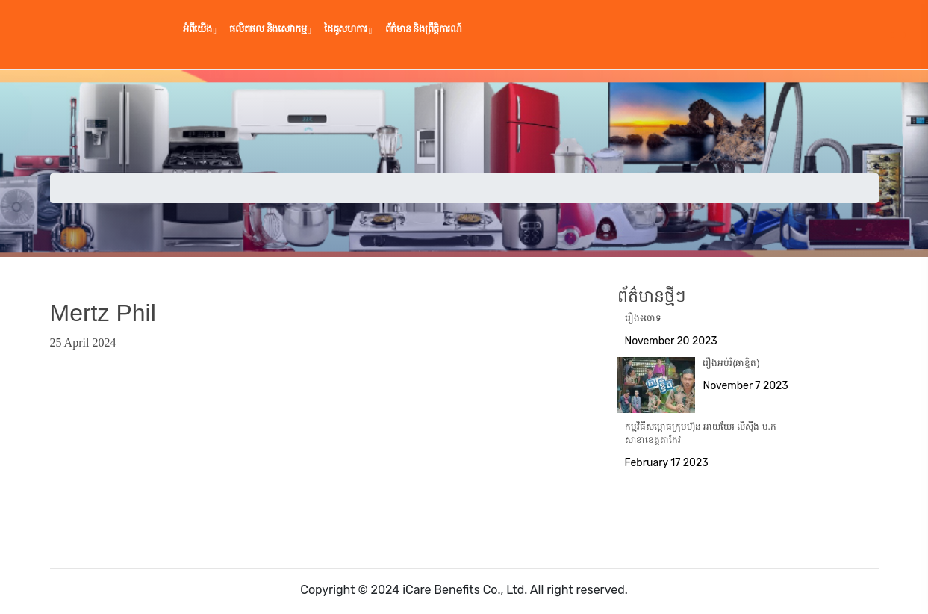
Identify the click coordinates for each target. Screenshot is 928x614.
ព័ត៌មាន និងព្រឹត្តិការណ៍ (423, 28)
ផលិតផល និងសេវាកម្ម (270, 29)
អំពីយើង (199, 29)
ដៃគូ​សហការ (348, 29)
